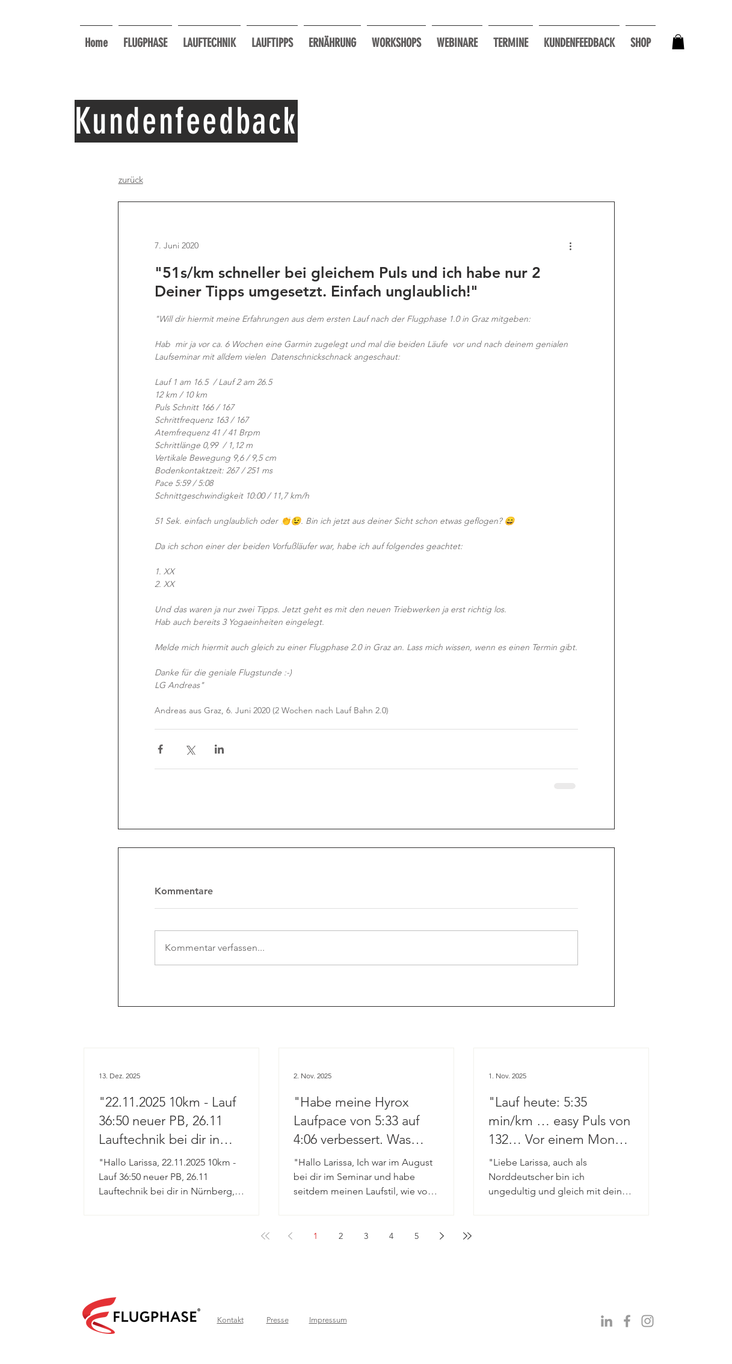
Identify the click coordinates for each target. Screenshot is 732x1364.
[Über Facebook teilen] (160, 749)
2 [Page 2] (341, 1235)
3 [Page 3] (366, 1235)
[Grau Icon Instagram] (647, 1321)
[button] (396, 37)
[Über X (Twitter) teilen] (189, 749)
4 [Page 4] (391, 1235)
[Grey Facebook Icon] (627, 1321)
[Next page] (442, 1236)
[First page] (265, 1236)
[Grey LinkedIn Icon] (606, 1321)
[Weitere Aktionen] (571, 245)
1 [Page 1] (315, 1235)
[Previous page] (290, 1236)
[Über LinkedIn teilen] (219, 749)
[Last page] (467, 1236)
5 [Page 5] (416, 1235)
